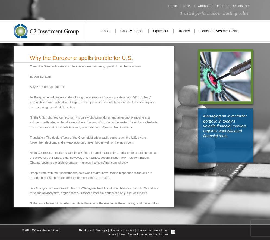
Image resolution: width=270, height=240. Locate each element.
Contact (204, 5)
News (187, 5)
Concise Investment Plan (219, 31)
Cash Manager (131, 31)
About (106, 31)
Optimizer (160, 31)
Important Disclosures (233, 5)
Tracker (184, 31)
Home (172, 5)
